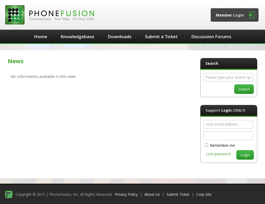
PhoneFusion (49, 15)
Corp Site (203, 194)
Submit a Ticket (161, 36)
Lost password (218, 153)
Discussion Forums (211, 36)
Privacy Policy (126, 194)
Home (40, 36)
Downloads (119, 36)
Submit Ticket (178, 194)
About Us (152, 194)
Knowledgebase (77, 36)
